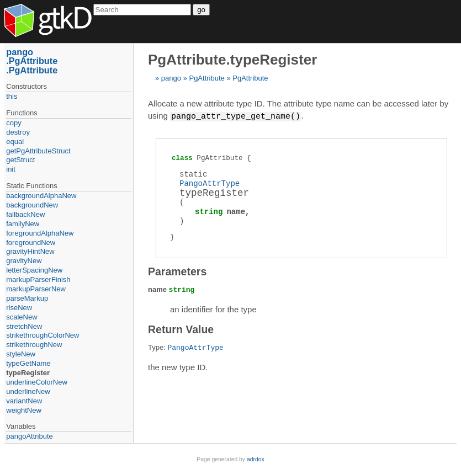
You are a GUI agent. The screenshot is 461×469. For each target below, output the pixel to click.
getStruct (20, 160)
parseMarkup (27, 298)
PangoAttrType (209, 183)
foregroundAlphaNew (39, 233)
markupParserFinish (38, 279)
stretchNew (24, 326)
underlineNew (28, 391)
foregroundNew (30, 242)
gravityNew (23, 261)
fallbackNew (25, 214)
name (235, 211)
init (10, 169)
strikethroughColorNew (42, 335)
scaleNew (21, 317)
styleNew (20, 354)
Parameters (177, 271)
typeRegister (28, 373)
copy (13, 123)
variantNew (24, 401)
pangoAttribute (29, 436)
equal (15, 141)
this (11, 96)
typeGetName (28, 363)
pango (171, 78)
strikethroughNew (34, 344)
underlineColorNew (36, 382)
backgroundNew (32, 205)
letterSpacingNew (34, 270)
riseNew (19, 307)
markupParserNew (36, 289)
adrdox (255, 459)
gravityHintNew (30, 251)
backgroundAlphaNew (41, 195)
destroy (18, 132)
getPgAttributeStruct (38, 151)
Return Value (181, 329)
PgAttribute (206, 78)
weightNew (23, 410)
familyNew (22, 224)
